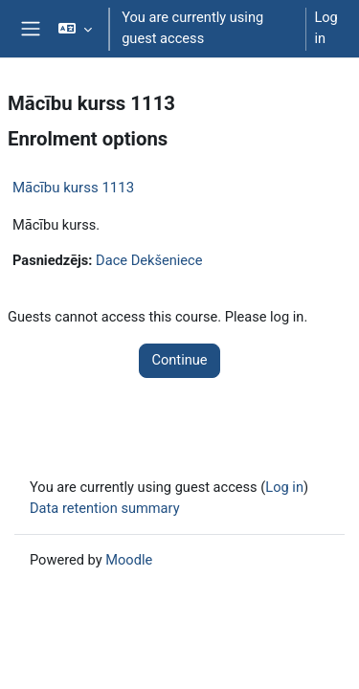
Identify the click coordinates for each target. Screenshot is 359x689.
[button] (75, 28)
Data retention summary (105, 508)
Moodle (128, 559)
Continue (179, 359)
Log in (325, 28)
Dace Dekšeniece (149, 260)
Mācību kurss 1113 (73, 187)
